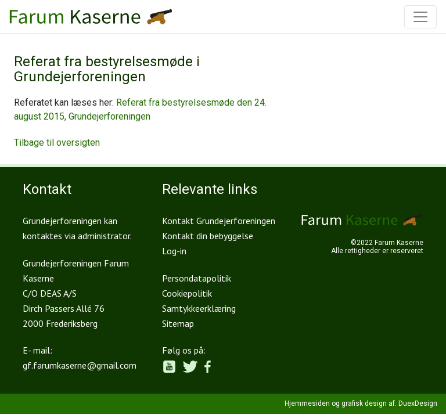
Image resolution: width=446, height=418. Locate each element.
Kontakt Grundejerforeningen (218, 220)
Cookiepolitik (187, 293)
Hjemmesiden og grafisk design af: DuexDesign (361, 403)
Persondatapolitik (196, 278)
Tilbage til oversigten (57, 142)
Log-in (174, 251)
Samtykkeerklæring (199, 308)
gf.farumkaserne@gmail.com (79, 365)
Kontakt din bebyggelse (207, 236)
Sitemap (178, 323)
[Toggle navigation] (420, 16)
